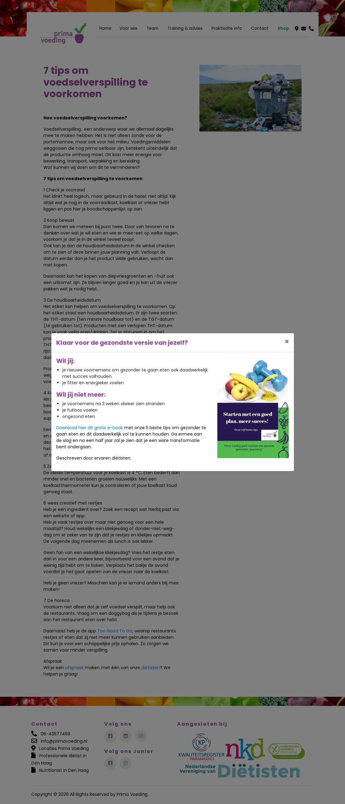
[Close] (287, 341)
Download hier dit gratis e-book (89, 428)
